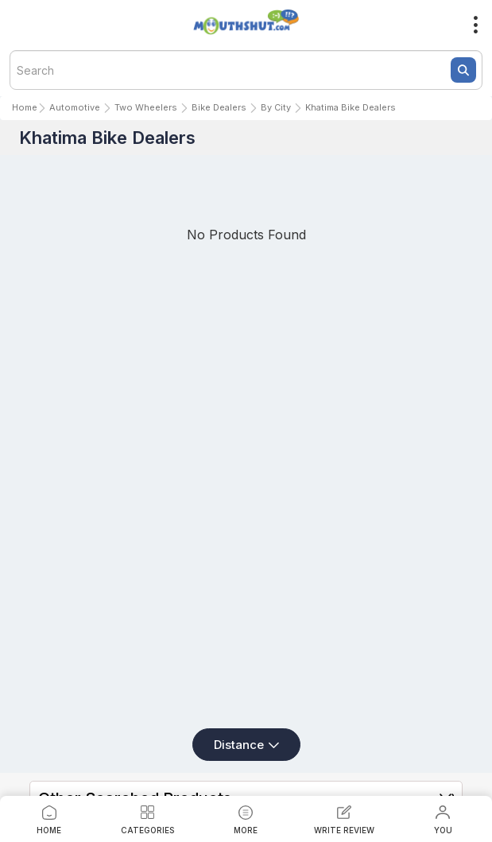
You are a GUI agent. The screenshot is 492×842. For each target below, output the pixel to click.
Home (24, 107)
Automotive (74, 107)
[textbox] (246, 70)
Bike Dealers (219, 107)
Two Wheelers (145, 107)
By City (276, 107)
